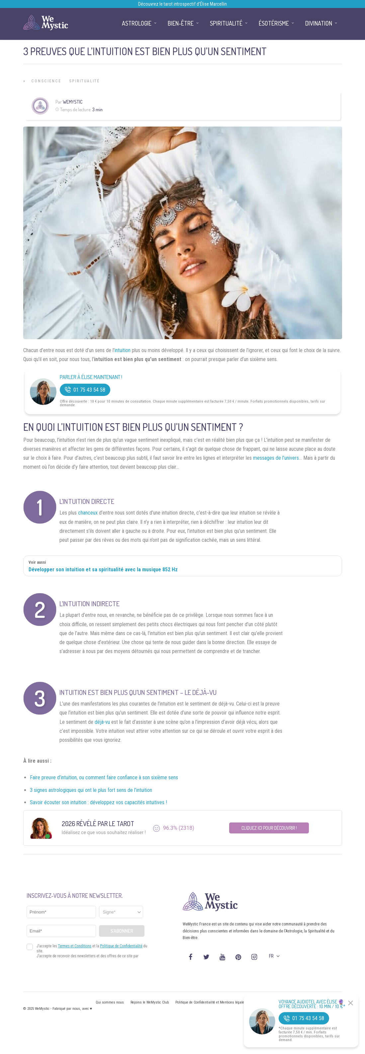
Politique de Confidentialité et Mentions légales (210, 1002)
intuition (123, 350)
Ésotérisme (274, 23)
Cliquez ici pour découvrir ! (269, 828)
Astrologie (136, 23)
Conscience (46, 81)
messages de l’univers (276, 458)
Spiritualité (84, 81)
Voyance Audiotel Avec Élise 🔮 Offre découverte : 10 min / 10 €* (312, 1004)
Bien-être (181, 23)
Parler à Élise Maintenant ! (91, 377)
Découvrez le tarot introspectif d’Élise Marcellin (182, 4)
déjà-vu (102, 722)
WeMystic (72, 102)
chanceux (88, 513)
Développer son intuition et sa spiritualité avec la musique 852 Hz (103, 569)
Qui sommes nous (110, 1002)
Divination (318, 23)
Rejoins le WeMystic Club (150, 1002)
